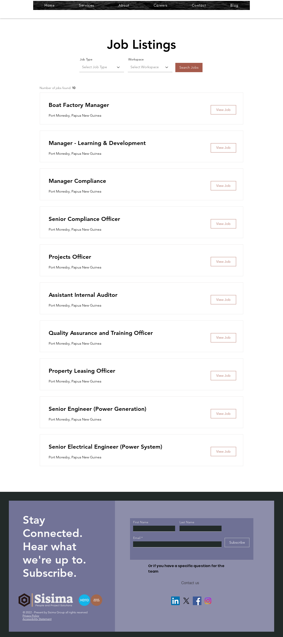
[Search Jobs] (189, 67)
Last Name (187, 522)
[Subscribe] (237, 542)
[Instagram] (208, 600)
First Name (140, 522)
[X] (186, 600)
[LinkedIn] (175, 600)
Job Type (86, 59)
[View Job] (223, 109)
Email (137, 537)
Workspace (136, 59)
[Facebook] (197, 600)
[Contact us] (190, 582)
